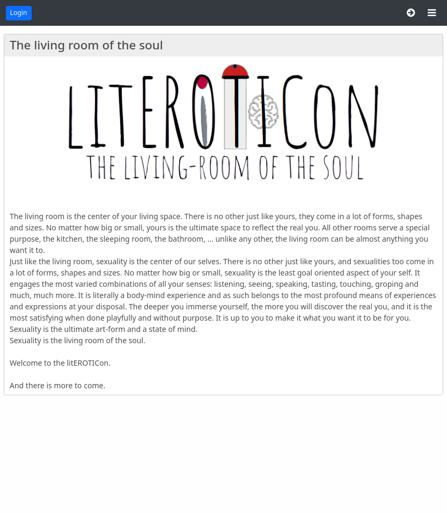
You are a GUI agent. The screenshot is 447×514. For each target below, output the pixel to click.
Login (18, 12)
